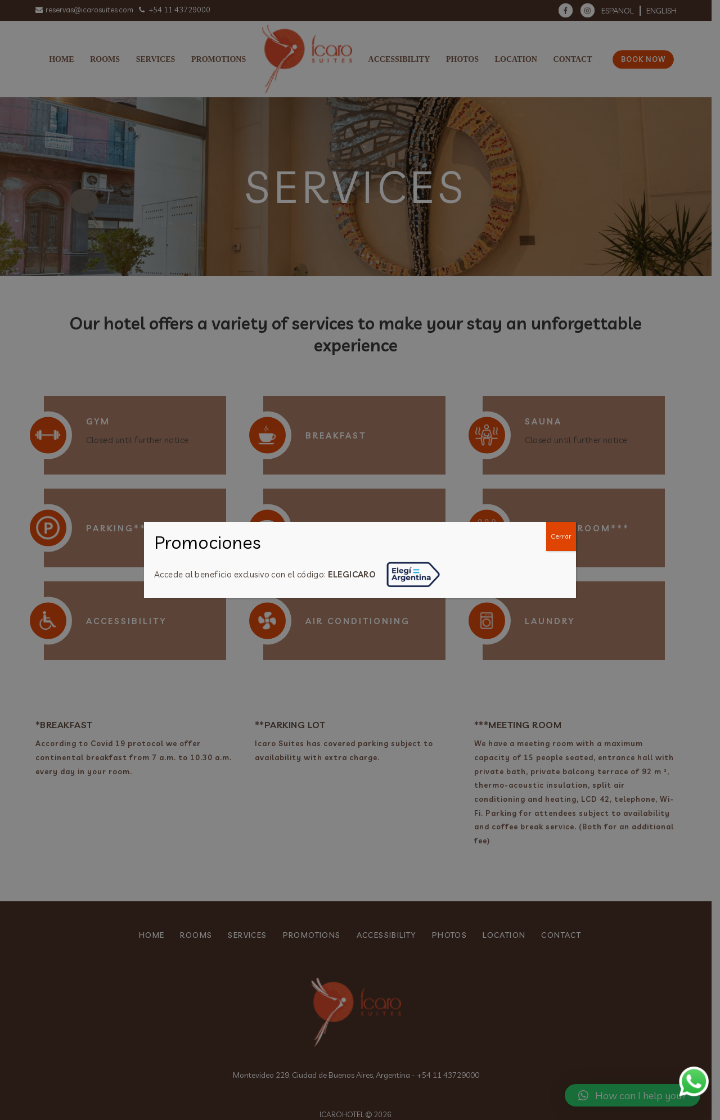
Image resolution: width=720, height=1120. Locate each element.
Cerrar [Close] (561, 536)
